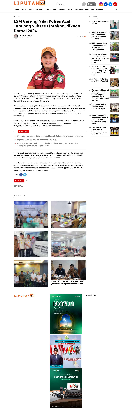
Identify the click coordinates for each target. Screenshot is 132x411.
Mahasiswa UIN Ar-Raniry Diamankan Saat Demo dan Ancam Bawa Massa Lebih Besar (100, 58)
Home (17, 9)
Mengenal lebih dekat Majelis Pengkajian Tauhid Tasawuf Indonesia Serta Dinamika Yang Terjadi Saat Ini (100, 95)
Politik (70, 9)
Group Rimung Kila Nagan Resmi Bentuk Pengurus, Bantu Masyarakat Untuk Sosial (99, 119)
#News (28, 181)
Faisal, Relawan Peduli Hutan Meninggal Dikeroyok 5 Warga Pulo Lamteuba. (100, 35)
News (23, 9)
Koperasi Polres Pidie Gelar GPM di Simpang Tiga (37, 140)
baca (80, 36)
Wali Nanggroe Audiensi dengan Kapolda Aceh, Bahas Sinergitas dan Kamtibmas (50, 136)
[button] (116, 9)
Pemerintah (89, 9)
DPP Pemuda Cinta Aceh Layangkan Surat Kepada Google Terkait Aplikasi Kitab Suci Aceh (100, 70)
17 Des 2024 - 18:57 (24, 37)
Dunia (46, 9)
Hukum (53, 9)
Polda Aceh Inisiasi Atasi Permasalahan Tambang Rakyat (99, 106)
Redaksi (89, 295)
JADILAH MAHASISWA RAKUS (99, 22)
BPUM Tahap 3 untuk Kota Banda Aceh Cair (99, 80)
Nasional (39, 9)
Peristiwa (61, 9)
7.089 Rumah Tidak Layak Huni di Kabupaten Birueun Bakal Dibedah (99, 131)
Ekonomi (99, 9)
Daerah (30, 9)
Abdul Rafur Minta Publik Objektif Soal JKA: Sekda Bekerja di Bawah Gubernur (67, 282)
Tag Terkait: (19, 181)
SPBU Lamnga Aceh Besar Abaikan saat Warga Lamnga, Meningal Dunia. (99, 46)
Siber (95, 295)
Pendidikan (79, 9)
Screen (91, 4)
